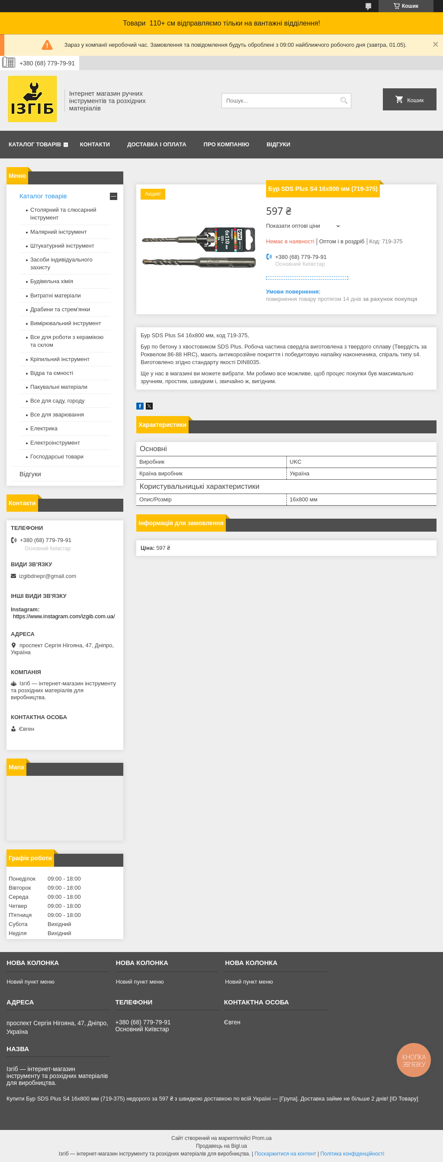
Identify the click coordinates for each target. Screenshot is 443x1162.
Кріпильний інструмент (60, 359)
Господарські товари (56, 456)
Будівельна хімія (51, 281)
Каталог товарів (35, 144)
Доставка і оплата (156, 144)
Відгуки (278, 144)
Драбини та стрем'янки (60, 309)
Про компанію (227, 144)
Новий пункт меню (30, 981)
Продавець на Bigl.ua (221, 1146)
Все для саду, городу (57, 400)
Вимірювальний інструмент (65, 323)
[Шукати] (343, 100)
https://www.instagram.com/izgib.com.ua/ (64, 616)
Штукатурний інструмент (62, 245)
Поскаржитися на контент (285, 1154)
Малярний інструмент (58, 232)
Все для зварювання (57, 414)
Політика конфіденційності (353, 1154)
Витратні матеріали (55, 295)
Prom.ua (262, 1138)
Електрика (44, 428)
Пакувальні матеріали (58, 387)
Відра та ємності (51, 373)
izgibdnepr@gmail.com (47, 576)
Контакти (95, 144)
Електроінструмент (55, 442)
